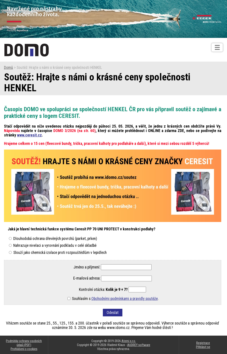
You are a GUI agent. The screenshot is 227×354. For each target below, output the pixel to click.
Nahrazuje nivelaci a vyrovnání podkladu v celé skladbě (54, 245)
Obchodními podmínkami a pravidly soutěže (124, 298)
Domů (8, 67)
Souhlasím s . (115, 298)
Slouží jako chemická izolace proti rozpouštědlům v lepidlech (60, 252)
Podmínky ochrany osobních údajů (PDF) (24, 343)
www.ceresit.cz (29, 135)
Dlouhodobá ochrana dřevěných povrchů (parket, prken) (55, 238)
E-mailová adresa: (86, 278)
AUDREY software (138, 345)
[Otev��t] (217, 47)
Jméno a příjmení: (86, 267)
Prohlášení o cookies (24, 349)
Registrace (203, 343)
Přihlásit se (203, 347)
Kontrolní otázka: (103, 289)
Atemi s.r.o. (128, 341)
